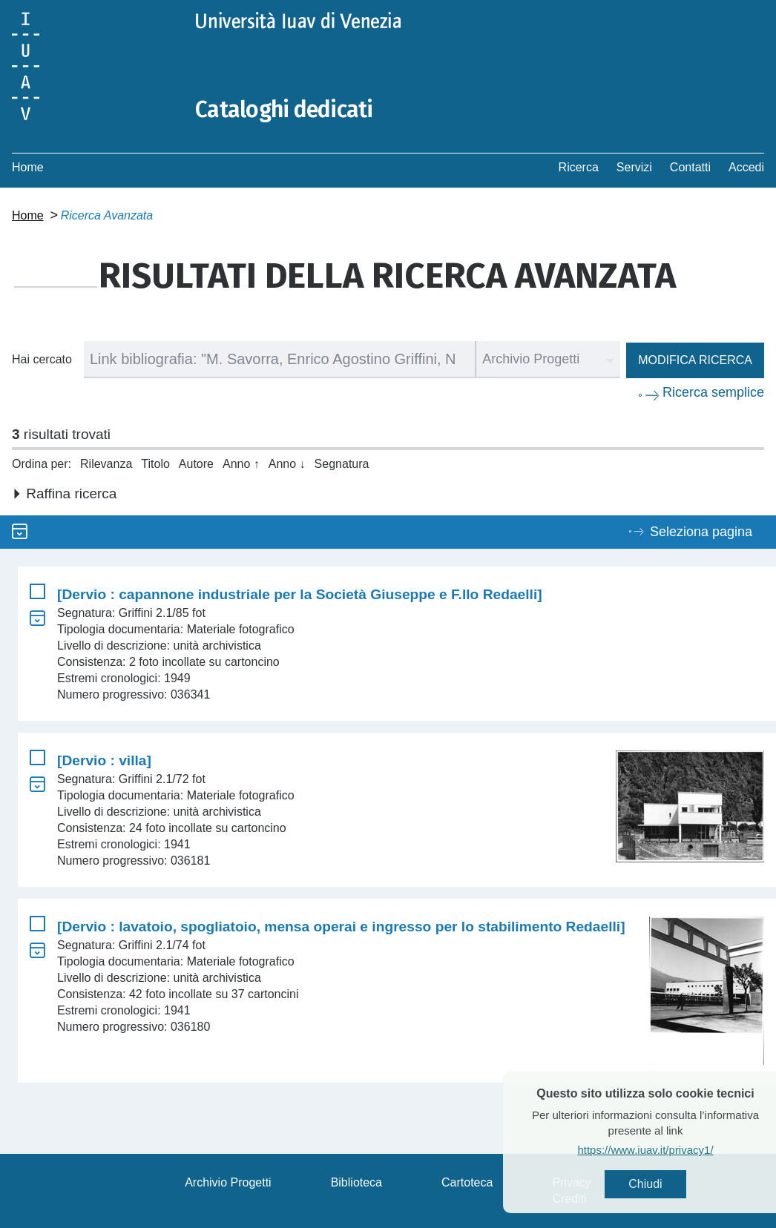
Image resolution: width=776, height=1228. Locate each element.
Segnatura (342, 464)
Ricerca (579, 167)
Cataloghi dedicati (284, 109)
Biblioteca (356, 1182)
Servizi (634, 167)
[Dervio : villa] (104, 760)
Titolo (155, 464)
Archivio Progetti (228, 1182)
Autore (196, 464)
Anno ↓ (287, 464)
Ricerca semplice (713, 392)
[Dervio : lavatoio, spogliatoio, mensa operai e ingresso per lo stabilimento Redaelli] (341, 926)
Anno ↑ (241, 464)
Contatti (690, 167)
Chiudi (671, 1184)
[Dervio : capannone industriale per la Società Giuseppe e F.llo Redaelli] (299, 594)
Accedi (746, 167)
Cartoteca (467, 1182)
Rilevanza (106, 464)
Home (28, 167)
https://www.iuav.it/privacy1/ (672, 1149)
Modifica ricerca (695, 360)
